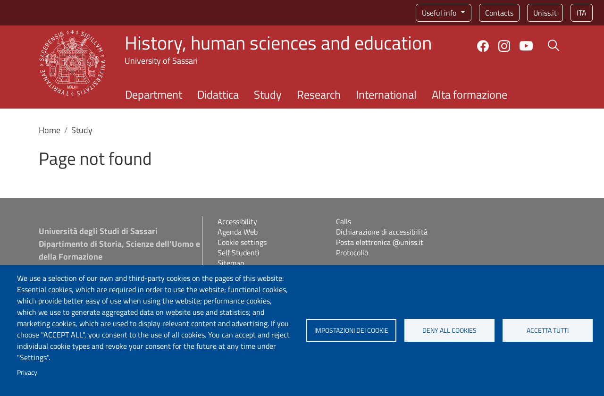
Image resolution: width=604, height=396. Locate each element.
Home (49, 130)
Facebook (483, 46)
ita (582, 12)
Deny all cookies (449, 330)
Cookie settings (242, 242)
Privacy (27, 372)
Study (268, 94)
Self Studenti (239, 252)
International (386, 94)
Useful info (440, 12)
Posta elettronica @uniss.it (379, 242)
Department (153, 94)
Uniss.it (545, 12)
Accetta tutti (548, 330)
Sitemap (231, 263)
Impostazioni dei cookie (351, 330)
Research (319, 94)
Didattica (218, 94)
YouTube (526, 45)
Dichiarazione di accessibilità (382, 232)
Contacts (499, 12)
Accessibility (237, 221)
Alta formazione (469, 94)
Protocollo (352, 252)
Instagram (504, 46)
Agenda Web (238, 232)
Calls (343, 221)
